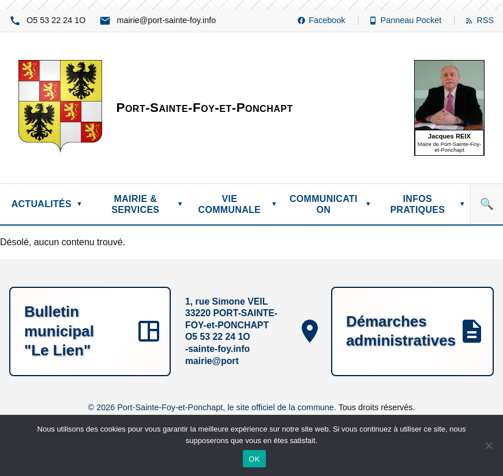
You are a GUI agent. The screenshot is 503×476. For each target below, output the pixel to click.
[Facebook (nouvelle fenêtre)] (328, 20)
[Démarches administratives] (412, 332)
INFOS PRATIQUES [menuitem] (428, 204)
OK (254, 459)
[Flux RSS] (479, 20)
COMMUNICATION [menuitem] (330, 204)
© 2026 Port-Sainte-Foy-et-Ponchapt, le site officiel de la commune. (213, 407)
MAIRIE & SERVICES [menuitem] (147, 204)
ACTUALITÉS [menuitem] (47, 204)
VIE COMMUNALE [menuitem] (237, 204)
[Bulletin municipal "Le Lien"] (90, 332)
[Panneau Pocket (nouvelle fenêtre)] (412, 20)
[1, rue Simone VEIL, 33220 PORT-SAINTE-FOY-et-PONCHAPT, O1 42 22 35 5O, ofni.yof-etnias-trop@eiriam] (251, 332)
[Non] (488, 445)
